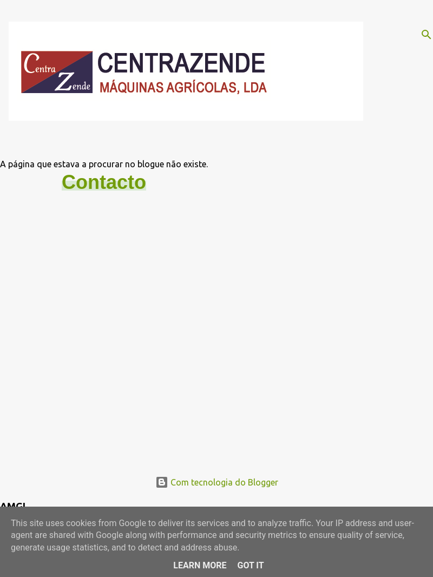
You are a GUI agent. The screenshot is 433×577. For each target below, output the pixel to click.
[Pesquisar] (426, 35)
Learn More (199, 565)
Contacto (104, 182)
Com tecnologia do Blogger (216, 482)
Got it (250, 565)
